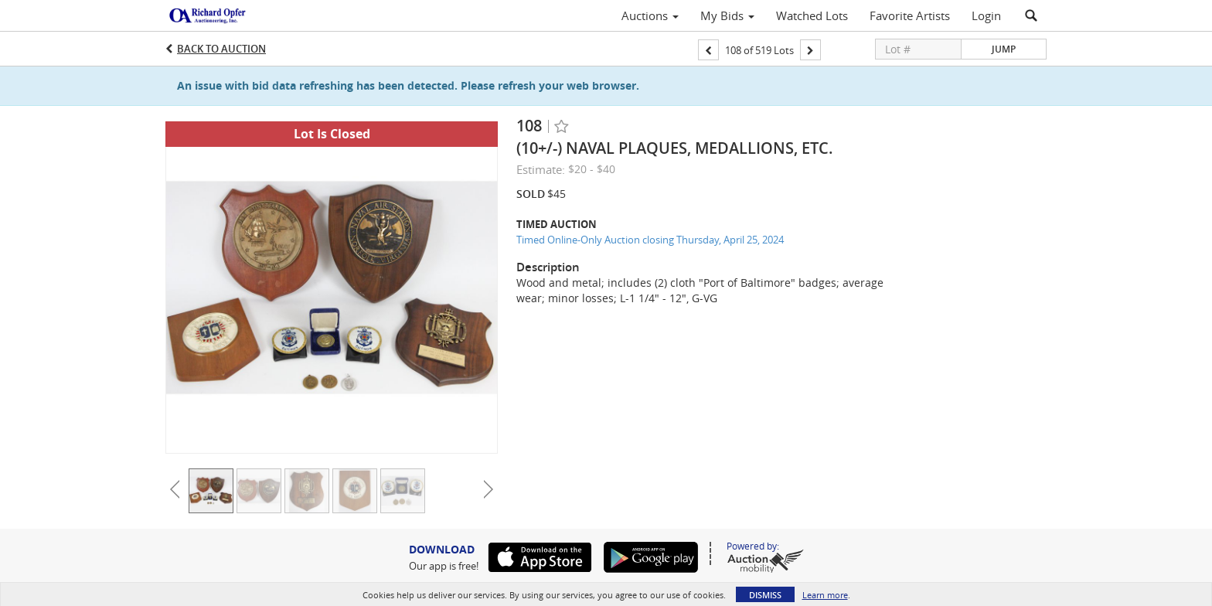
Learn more (825, 595)
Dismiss (765, 595)
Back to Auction (221, 49)
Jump (1004, 49)
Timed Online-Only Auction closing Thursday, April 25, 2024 (650, 240)
